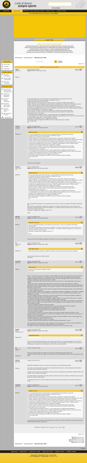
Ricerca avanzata (56, 8)
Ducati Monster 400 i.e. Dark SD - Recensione (39, 49)
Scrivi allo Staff (52, 455)
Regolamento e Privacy (43, 455)
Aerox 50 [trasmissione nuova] (6, 110)
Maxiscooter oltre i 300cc (40, 57)
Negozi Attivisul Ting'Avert (6, 82)
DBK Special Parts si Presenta (7, 114)
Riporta (77, 69)
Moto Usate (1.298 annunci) (7, 75)
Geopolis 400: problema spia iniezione (36, 50)
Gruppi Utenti (6, 68)
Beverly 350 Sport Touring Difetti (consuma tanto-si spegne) (58, 50)
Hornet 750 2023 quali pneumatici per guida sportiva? (8, 90)
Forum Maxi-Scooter (28, 57)
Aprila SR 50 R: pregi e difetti (32, 46)
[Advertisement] (49, 26)
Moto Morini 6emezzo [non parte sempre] (7, 105)
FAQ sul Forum (7, 64)
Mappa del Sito (34, 455)
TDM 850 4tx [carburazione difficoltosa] (7, 95)
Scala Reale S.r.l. (36, 456)
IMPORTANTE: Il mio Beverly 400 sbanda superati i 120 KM (60, 52)
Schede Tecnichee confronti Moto (7, 79)
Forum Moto (17, 11)
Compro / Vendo (61, 11)
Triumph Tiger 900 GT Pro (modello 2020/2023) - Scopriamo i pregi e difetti (56, 46)
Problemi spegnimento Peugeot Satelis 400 (59, 49)
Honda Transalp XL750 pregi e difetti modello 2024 (36, 47)
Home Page (6, 11)
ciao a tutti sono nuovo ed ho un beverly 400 (36, 52)
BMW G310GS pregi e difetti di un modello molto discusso (61, 47)
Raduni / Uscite (50, 11)
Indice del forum (18, 57)
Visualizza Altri (8, 117)
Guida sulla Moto (39, 11)
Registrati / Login (28, 11)
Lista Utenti (6, 66)
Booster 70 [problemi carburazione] (7, 100)
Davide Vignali (45, 456)
